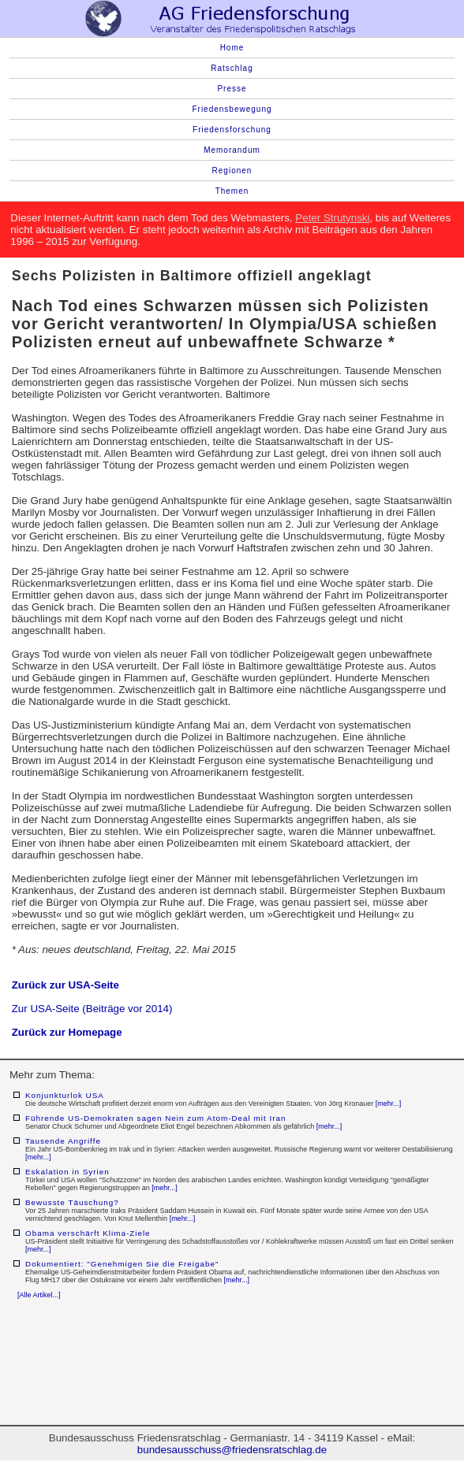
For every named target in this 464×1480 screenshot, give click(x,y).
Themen (232, 191)
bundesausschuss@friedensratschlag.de (232, 1450)
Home (232, 47)
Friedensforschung (232, 129)
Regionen (232, 170)
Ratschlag (232, 68)
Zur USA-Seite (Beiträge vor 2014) (92, 1008)
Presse (231, 88)
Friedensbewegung (231, 109)
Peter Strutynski (332, 218)
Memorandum (232, 150)
